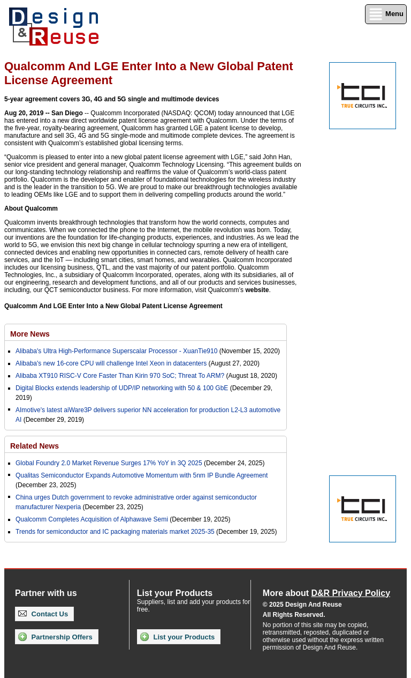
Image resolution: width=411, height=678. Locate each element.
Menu (386, 14)
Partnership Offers (55, 636)
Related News (34, 446)
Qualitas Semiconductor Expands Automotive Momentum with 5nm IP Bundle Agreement (142, 475)
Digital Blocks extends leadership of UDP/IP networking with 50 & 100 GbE (122, 388)
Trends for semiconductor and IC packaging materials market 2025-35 (116, 531)
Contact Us (43, 614)
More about (326, 593)
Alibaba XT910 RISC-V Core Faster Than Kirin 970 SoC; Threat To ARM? (120, 375)
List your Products (177, 636)
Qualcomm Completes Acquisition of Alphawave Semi (92, 519)
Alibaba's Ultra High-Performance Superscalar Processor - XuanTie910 (116, 351)
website (257, 290)
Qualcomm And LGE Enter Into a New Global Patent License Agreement (113, 306)
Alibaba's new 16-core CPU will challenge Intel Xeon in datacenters (111, 363)
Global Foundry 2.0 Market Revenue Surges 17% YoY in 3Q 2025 (109, 463)
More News (30, 334)
